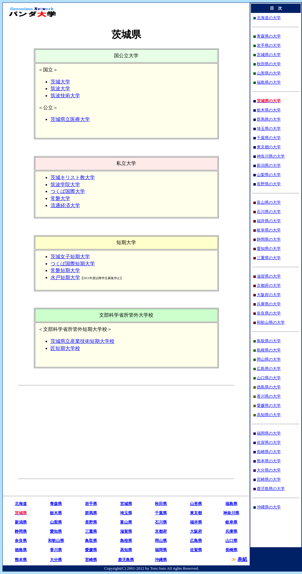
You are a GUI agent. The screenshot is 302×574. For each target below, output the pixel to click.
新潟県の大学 (269, 165)
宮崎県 (91, 559)
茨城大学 (60, 81)
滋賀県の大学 (269, 276)
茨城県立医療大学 (70, 119)
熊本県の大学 (269, 461)
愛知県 (56, 531)
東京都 (196, 513)
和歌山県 (56, 540)
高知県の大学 (269, 414)
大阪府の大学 (269, 294)
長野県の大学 (269, 184)
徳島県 (21, 550)
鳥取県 (91, 540)
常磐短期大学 (65, 270)
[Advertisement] (71, 432)
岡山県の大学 (269, 359)
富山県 (126, 522)
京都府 (161, 531)
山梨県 (56, 522)
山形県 (196, 503)
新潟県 (21, 522)
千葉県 (161, 513)
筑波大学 (60, 88)
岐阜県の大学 (269, 230)
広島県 (196, 540)
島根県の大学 (269, 350)
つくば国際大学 (67, 191)
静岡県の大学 (269, 239)
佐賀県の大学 (269, 442)
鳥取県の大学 (269, 341)
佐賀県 (196, 550)
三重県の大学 (269, 257)
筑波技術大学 (65, 95)
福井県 (196, 522)
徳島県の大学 (269, 387)
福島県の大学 (269, 82)
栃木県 (56, 513)
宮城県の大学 (269, 54)
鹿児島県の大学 (271, 488)
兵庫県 (231, 531)
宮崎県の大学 (269, 479)
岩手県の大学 (269, 45)
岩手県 (91, 503)
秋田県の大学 (269, 64)
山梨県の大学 (269, 174)
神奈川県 (231, 513)
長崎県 (231, 550)
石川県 (161, 522)
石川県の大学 (269, 211)
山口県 (231, 540)
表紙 (242, 559)
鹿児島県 (126, 559)
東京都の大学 (269, 147)
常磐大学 (60, 198)
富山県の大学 (269, 202)
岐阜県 (231, 522)
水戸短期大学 (65, 277)
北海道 (21, 503)
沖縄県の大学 (269, 507)
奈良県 (21, 540)
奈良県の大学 (269, 313)
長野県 (91, 522)
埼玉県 (126, 513)
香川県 (56, 550)
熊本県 (21, 559)
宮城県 (126, 503)
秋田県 (161, 503)
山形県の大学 (269, 73)
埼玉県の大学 (269, 128)
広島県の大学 (269, 368)
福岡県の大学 (269, 433)
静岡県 (21, 531)
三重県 (91, 531)
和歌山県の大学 (271, 322)
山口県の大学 (269, 377)
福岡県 (161, 550)
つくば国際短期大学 (72, 263)
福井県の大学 (269, 221)
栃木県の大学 (269, 110)
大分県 (56, 559)
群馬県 (91, 513)
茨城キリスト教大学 (72, 177)
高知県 (126, 550)
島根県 (126, 540)
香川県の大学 (269, 396)
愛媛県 (91, 550)
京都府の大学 (269, 285)
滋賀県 (126, 531)
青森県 (56, 503)
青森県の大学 (269, 36)
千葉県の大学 (269, 137)
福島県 (231, 503)
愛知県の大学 (269, 248)
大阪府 (196, 531)
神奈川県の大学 (271, 156)
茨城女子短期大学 (70, 256)
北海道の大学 (269, 17)
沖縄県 (161, 559)
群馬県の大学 (269, 119)
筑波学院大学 (65, 184)
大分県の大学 (269, 470)
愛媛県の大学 (269, 405)
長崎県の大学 (269, 451)
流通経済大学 (65, 205)
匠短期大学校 (65, 348)
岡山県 (161, 540)
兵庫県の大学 (269, 304)
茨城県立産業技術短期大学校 (82, 341)
